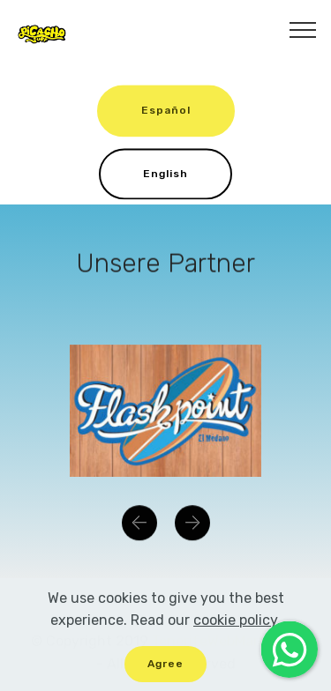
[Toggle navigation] (303, 29)
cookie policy (235, 628)
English (165, 175)
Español (166, 113)
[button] (139, 524)
